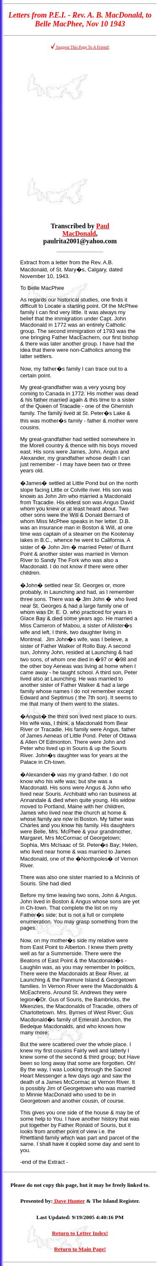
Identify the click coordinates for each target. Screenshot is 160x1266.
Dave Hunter (69, 1201)
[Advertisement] (80, 136)
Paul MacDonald (86, 229)
